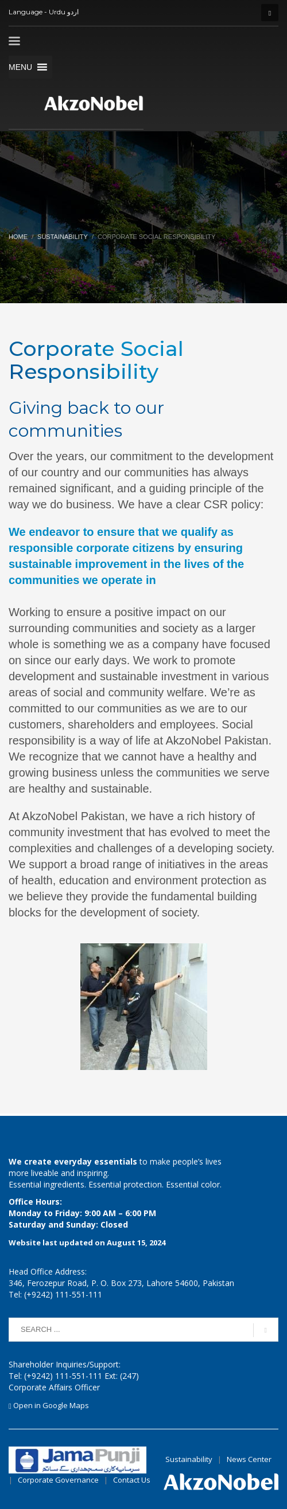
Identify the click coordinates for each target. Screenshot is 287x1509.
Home (18, 236)
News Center (250, 1459)
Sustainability (62, 236)
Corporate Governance (58, 1480)
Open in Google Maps (49, 1405)
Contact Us (131, 1480)
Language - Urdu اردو (44, 11)
